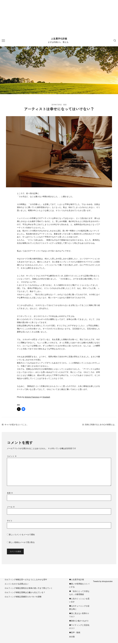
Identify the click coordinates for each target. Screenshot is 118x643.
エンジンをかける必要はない (17, 584)
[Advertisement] (59, 17)
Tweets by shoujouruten (103, 581)
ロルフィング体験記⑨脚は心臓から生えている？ (25, 592)
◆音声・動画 (74, 632)
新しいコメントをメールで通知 (22, 534)
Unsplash (46, 397)
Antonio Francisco (32, 397)
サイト (9, 521)
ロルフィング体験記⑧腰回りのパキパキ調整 (23, 597)
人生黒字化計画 (59, 38)
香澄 (64, 105)
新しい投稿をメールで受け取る (22, 542)
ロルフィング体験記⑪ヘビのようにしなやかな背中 (26, 579)
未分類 (72, 637)
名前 (10, 493)
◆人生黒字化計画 (76, 579)
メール (11, 507)
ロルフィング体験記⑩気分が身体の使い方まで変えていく (29, 588)
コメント (12, 456)
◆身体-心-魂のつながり (79, 621)
